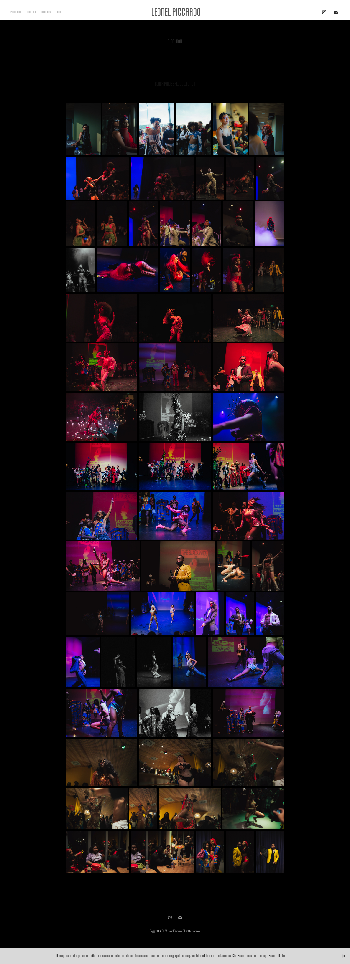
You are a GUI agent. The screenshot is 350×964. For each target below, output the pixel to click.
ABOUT (58, 12)
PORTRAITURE (16, 12)
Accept (272, 956)
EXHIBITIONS (46, 12)
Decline (281, 956)
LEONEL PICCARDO (176, 12)
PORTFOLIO (31, 12)
